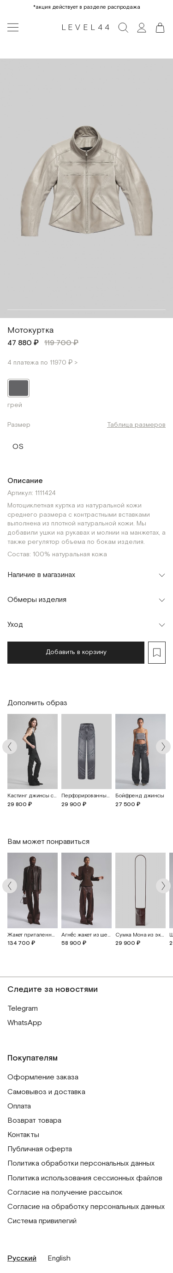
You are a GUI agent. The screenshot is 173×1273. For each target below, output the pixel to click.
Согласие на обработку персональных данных (86, 1207)
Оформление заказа (42, 1077)
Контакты (23, 1135)
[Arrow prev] (9, 746)
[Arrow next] (163, 746)
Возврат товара (34, 1121)
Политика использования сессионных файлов (84, 1178)
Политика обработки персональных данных (81, 1163)
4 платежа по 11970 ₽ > (42, 363)
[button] (160, 27)
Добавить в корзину (76, 652)
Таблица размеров (136, 425)
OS (18, 445)
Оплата (19, 1106)
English (59, 1258)
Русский (21, 1258)
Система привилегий (42, 1221)
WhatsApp (24, 1023)
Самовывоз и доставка (46, 1092)
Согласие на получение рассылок (65, 1192)
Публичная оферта (39, 1149)
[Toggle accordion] (86, 575)
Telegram (22, 1009)
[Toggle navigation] (13, 27)
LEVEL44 (86, 28)
